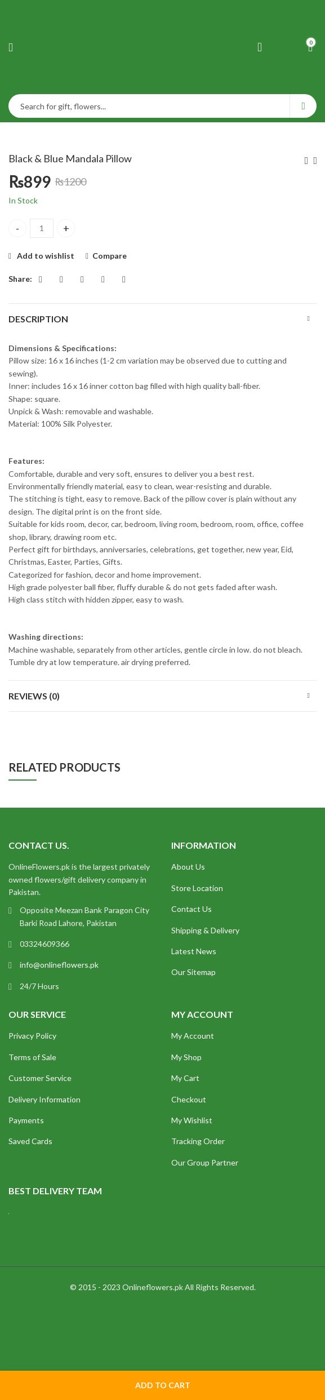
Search (303, 106)
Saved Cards (30, 1141)
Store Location (197, 888)
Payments (26, 1120)
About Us (188, 866)
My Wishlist (191, 1120)
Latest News (193, 951)
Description (38, 318)
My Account (192, 1035)
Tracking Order (198, 1141)
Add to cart (162, 1385)
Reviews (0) (34, 695)
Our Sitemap (193, 972)
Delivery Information (44, 1099)
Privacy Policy (32, 1035)
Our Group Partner (204, 1162)
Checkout (188, 1099)
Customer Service (40, 1078)
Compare (109, 255)
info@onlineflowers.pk (59, 964)
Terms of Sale (32, 1057)
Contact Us (191, 909)
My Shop (186, 1057)
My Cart (185, 1078)
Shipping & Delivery (205, 930)
